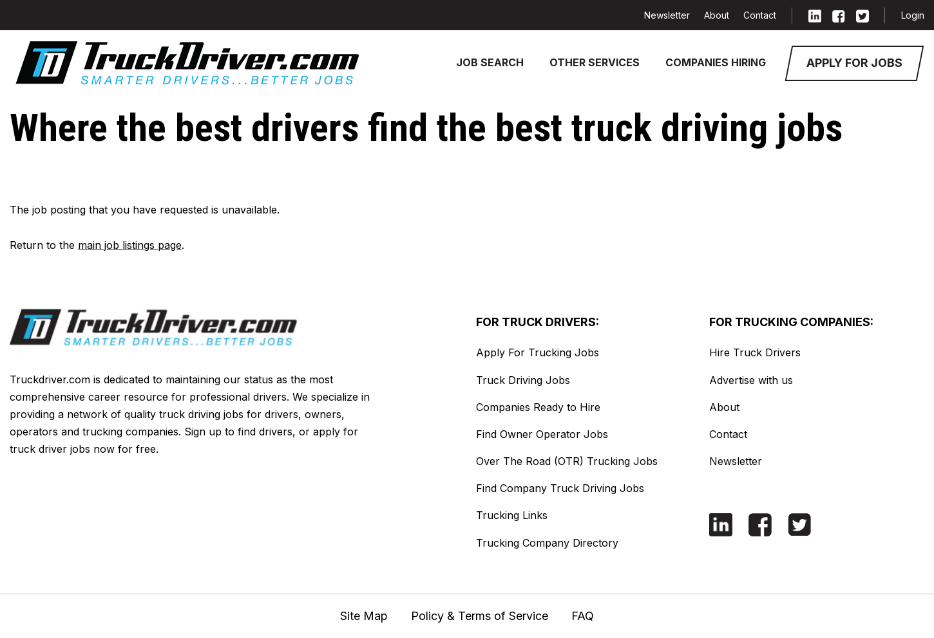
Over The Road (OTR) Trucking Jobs (567, 461)
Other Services (594, 62)
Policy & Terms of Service (479, 616)
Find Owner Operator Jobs (542, 434)
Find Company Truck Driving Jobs (560, 488)
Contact (759, 15)
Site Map (364, 616)
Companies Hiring (715, 62)
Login (912, 15)
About (716, 15)
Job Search (490, 62)
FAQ (582, 616)
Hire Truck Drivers (755, 352)
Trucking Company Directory (547, 542)
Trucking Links (512, 515)
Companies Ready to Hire (538, 407)
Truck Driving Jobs (523, 380)
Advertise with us (751, 380)
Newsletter (667, 15)
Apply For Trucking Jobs (537, 352)
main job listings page (130, 245)
